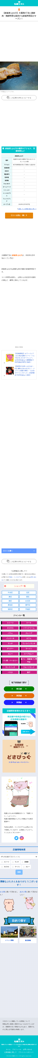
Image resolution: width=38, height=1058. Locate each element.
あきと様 (23, 892)
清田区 (10, 609)
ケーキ (28, 623)
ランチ (10, 643)
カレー (10, 654)
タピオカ (10, 628)
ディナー (10, 648)
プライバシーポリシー (26, 1052)
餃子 (28, 672)
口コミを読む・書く (19, 215)
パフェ (10, 633)
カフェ (28, 638)
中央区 (10, 592)
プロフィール (16, 1049)
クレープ (29, 633)
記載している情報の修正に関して (27, 209)
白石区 (27, 601)
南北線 (19, 689)
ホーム (8, 1049)
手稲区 (27, 609)
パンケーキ (10, 638)
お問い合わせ (27, 1049)
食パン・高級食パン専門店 (29, 660)
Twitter (10, 577)
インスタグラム (18, 577)
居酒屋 (26, 862)
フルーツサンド (28, 667)
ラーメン (29, 648)
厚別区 (10, 605)
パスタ (10, 672)
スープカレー (29, 654)
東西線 (19, 696)
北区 (27, 592)
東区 (10, 597)
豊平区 (27, 605)
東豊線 (19, 702)
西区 (27, 597)
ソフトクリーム (28, 628)
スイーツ (10, 623)
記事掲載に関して (10, 1052)
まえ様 (2, 892)
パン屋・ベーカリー (10, 660)
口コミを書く (8, 551)
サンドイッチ (10, 667)
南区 (10, 601)
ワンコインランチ (28, 643)
